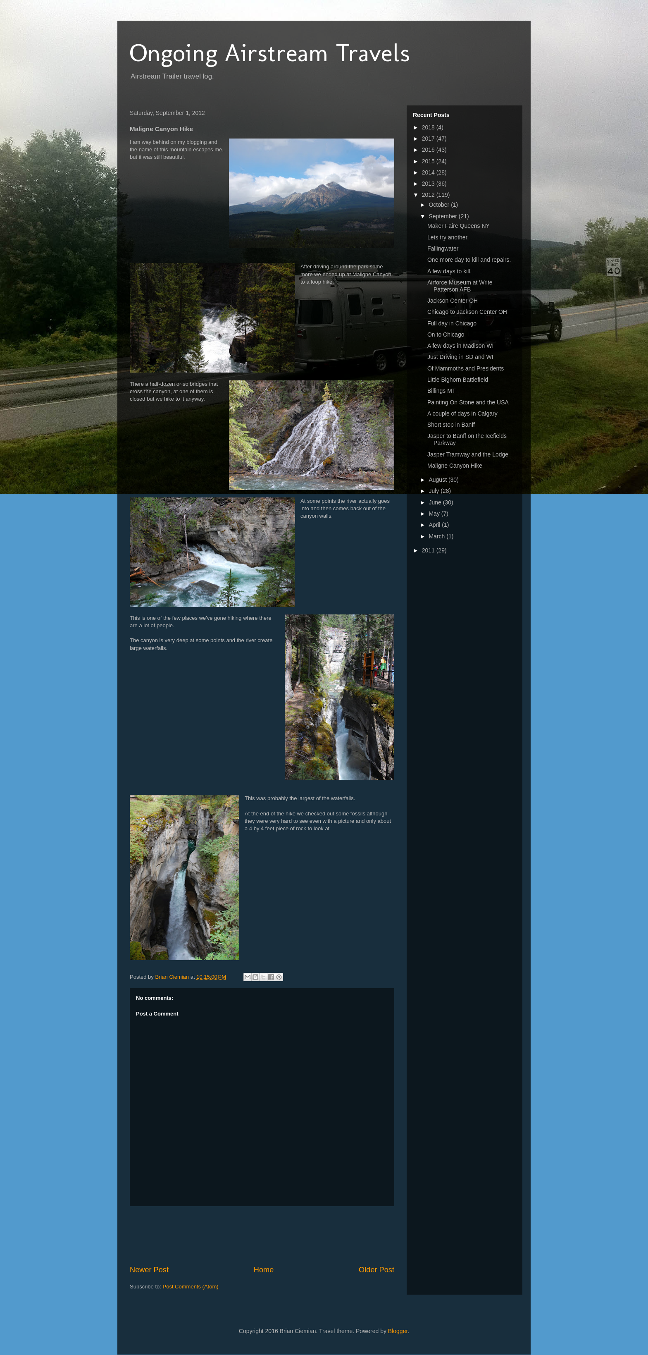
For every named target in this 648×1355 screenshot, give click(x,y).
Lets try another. (448, 237)
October (440, 204)
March (437, 536)
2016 (429, 149)
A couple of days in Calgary (462, 413)
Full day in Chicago (451, 323)
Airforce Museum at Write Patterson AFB (460, 286)
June (436, 502)
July (435, 491)
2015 (429, 161)
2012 (429, 194)
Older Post (376, 1270)
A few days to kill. (449, 271)
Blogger (397, 1331)
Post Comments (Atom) (191, 1286)
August (438, 479)
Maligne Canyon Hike (454, 465)
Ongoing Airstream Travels (270, 52)
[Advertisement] (280, 1235)
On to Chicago (446, 334)
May (435, 513)
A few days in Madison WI (460, 345)
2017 (429, 138)
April (435, 524)
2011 (429, 550)
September (443, 216)
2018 (429, 127)
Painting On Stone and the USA (468, 402)
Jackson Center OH (452, 300)
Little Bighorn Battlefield (457, 379)
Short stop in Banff (451, 424)
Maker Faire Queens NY (458, 225)
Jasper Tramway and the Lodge (467, 454)
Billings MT (441, 390)
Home (264, 1270)
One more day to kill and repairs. (469, 259)
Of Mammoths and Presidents (465, 368)
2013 (429, 183)
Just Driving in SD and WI (460, 357)
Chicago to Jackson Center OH (467, 311)
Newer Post (149, 1270)
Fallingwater (442, 248)
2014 (429, 172)
